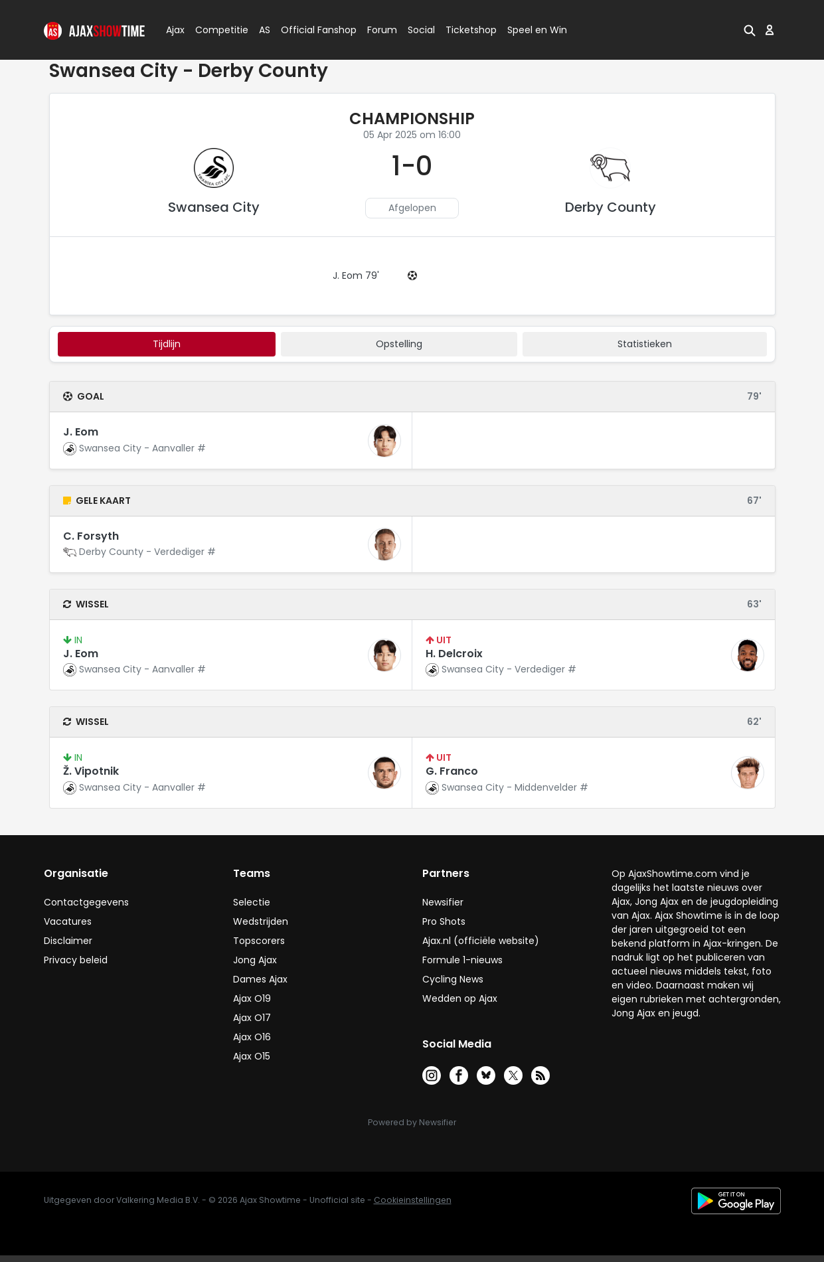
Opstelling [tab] (399, 344)
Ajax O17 (252, 1017)
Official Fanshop (311, 30)
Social (419, 30)
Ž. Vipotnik (91, 771)
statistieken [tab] (645, 344)
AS (264, 30)
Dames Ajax (260, 979)
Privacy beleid (76, 960)
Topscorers (259, 940)
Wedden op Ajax (459, 998)
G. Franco (452, 771)
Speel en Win (537, 30)
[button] (750, 29)
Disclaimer (68, 940)
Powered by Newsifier (412, 1122)
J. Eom (80, 431)
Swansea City (214, 207)
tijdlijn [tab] (167, 344)
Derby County (610, 207)
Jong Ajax (255, 960)
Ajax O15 (251, 1056)
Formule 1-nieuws (462, 960)
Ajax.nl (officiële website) (480, 940)
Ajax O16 (252, 1037)
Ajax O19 (252, 998)
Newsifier (442, 902)
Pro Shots (443, 921)
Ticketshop (471, 30)
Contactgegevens (86, 902)
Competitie (216, 30)
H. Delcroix (454, 653)
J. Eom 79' (356, 275)
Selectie (251, 902)
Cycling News (452, 979)
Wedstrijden (260, 921)
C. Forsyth (91, 536)
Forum (382, 30)
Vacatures (68, 921)
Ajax (174, 30)
